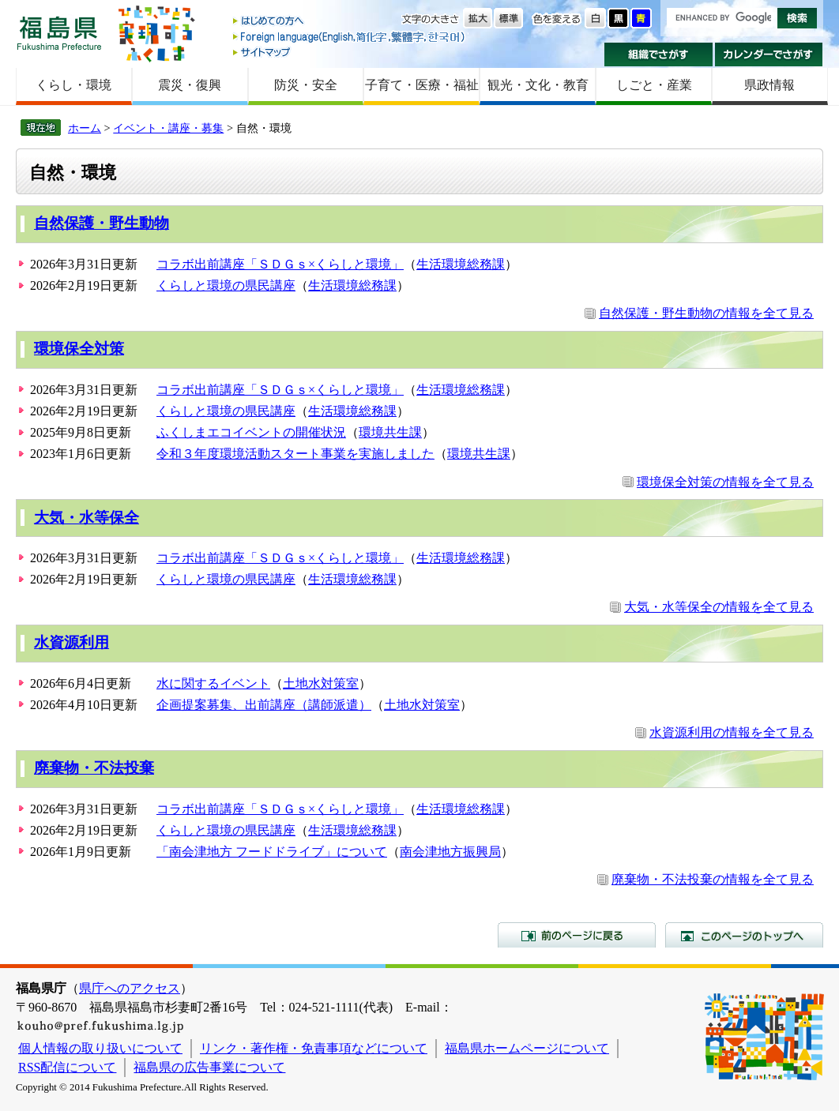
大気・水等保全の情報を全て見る (719, 607)
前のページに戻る (577, 935)
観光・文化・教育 (538, 85)
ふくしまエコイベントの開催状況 (251, 432)
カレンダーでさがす (769, 54)
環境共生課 (390, 432)
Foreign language (349, 36)
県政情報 (769, 85)
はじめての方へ (349, 21)
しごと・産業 (654, 85)
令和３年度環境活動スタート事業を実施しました (295, 453)
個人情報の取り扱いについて (100, 1048)
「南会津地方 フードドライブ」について (271, 851)
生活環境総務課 (460, 264)
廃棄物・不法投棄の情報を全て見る (712, 879)
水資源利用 (71, 642)
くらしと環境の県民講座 (225, 285)
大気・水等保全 (86, 517)
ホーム (84, 128)
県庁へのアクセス (129, 988)
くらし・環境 (73, 85)
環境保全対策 (79, 348)
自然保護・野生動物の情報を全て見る (706, 313)
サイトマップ (349, 51)
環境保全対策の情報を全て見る (725, 482)
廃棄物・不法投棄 (94, 768)
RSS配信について (67, 1067)
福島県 (59, 32)
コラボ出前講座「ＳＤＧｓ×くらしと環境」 (280, 264)
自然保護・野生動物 (101, 223)
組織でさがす (658, 54)
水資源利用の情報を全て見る (731, 732)
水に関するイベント (213, 683)
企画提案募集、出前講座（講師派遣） (263, 704)
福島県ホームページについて (527, 1048)
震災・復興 (189, 85)
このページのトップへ (744, 935)
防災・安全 (305, 85)
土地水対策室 (321, 683)
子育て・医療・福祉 (422, 85)
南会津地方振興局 (450, 851)
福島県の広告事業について (209, 1067)
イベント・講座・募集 (168, 128)
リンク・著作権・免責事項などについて (313, 1048)
